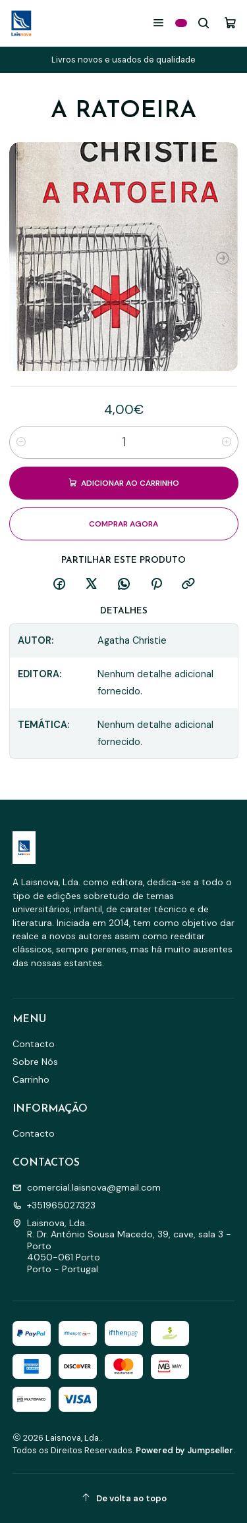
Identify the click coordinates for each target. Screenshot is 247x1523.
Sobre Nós (35, 1062)
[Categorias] (181, 23)
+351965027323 (54, 1205)
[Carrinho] (230, 23)
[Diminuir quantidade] (21, 442)
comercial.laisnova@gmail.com (87, 1187)
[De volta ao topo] (124, 1498)
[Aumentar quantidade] (226, 442)
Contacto (34, 1044)
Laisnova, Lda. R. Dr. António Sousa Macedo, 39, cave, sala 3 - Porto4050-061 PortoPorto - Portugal (122, 1246)
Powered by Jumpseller (184, 1450)
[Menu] (158, 23)
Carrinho (31, 1079)
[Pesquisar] (204, 23)
